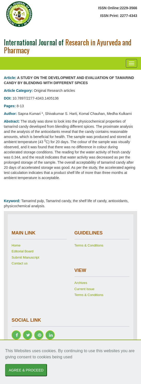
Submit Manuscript (25, 257)
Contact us (19, 263)
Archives (80, 283)
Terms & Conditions (89, 245)
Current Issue (84, 289)
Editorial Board (22, 251)
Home (16, 245)
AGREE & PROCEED (26, 370)
